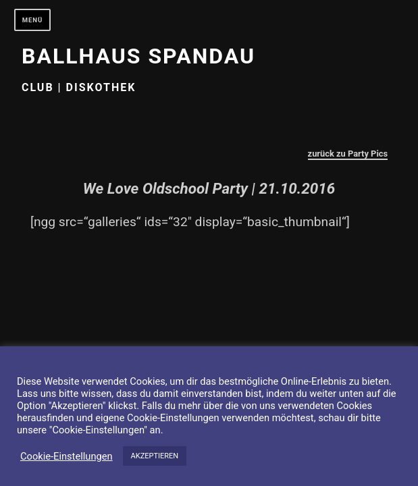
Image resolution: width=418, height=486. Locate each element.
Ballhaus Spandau (138, 56)
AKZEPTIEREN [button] (155, 456)
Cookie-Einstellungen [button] (66, 456)
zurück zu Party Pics (348, 153)
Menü (32, 20)
